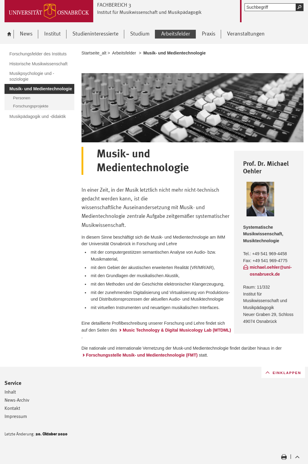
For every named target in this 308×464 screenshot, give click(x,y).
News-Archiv (17, 400)
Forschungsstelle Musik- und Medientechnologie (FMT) (142, 355)
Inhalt (10, 392)
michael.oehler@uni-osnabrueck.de (271, 271)
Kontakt (12, 408)
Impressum (16, 416)
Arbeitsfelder (124, 53)
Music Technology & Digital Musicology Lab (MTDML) (177, 330)
